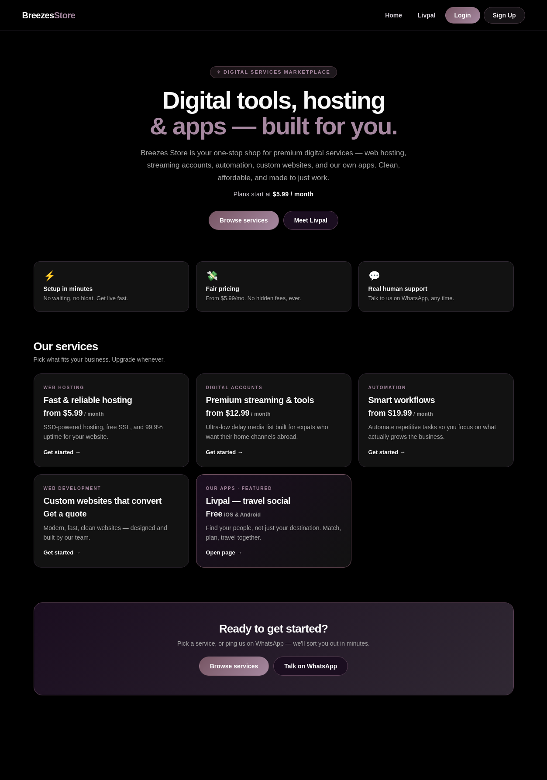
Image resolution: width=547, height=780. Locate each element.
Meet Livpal (310, 220)
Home (393, 15)
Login (462, 15)
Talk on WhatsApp (310, 666)
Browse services (244, 220)
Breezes (49, 15)
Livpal (426, 15)
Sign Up (504, 15)
